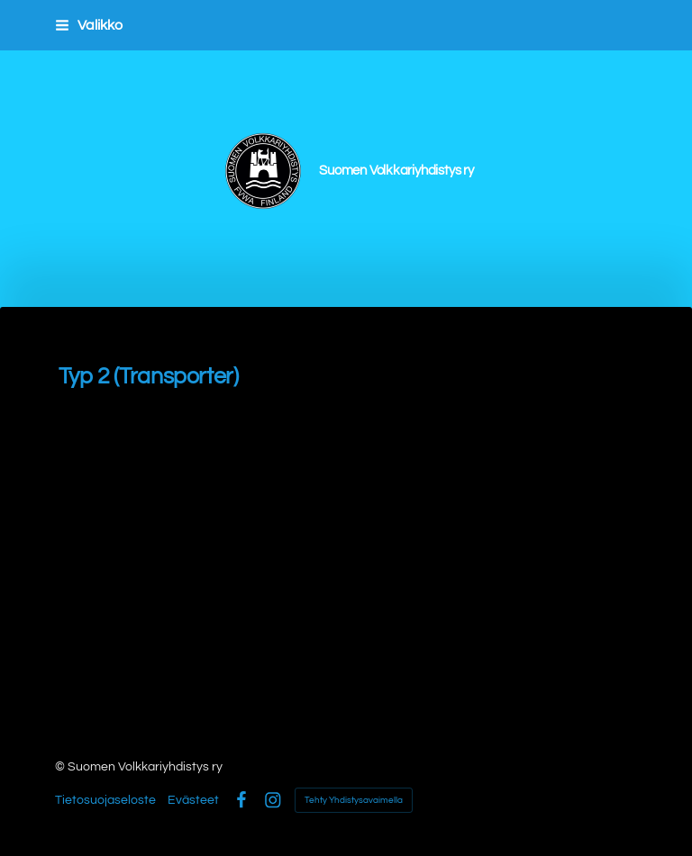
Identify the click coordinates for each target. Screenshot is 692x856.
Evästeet (193, 800)
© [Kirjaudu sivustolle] (61, 767)
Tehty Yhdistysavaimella (354, 800)
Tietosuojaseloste (105, 800)
